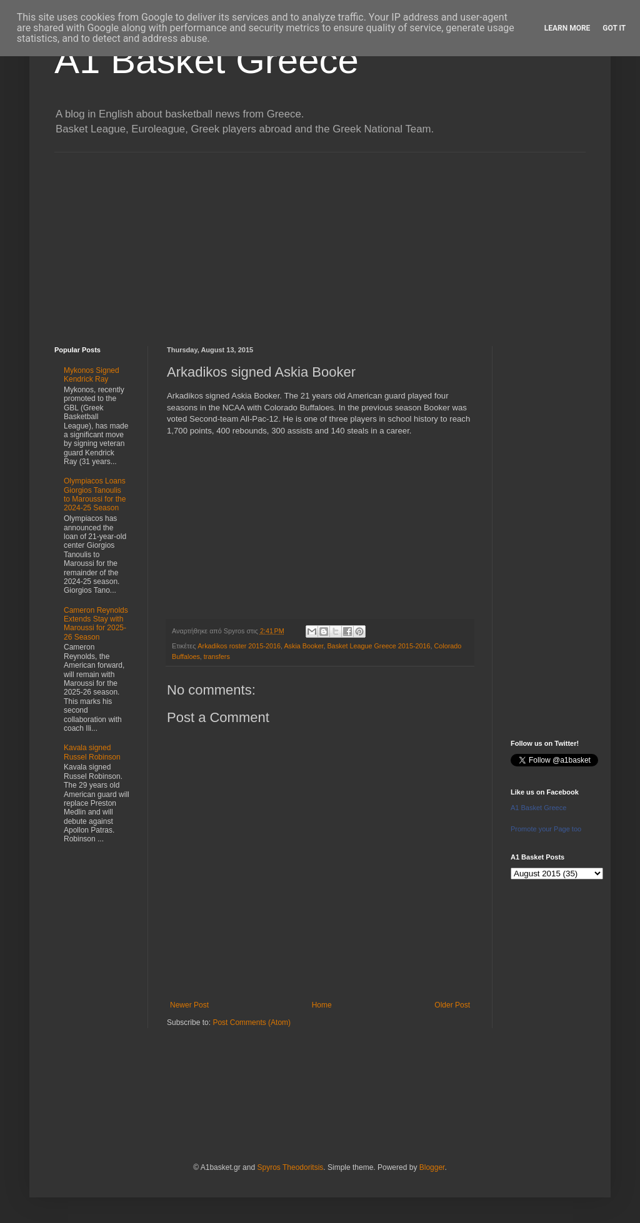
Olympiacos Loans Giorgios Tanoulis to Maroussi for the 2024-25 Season (95, 494)
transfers (217, 656)
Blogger (432, 1167)
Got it (614, 28)
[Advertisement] (320, 239)
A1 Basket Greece (206, 60)
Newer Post (189, 1005)
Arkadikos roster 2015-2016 (239, 646)
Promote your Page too (546, 829)
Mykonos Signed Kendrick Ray (91, 375)
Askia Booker (303, 646)
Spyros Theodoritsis (290, 1167)
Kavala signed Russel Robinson (92, 752)
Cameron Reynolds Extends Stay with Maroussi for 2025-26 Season (96, 623)
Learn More (567, 28)
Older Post (452, 1005)
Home (322, 1005)
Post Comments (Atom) (251, 1022)
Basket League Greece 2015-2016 (378, 646)
